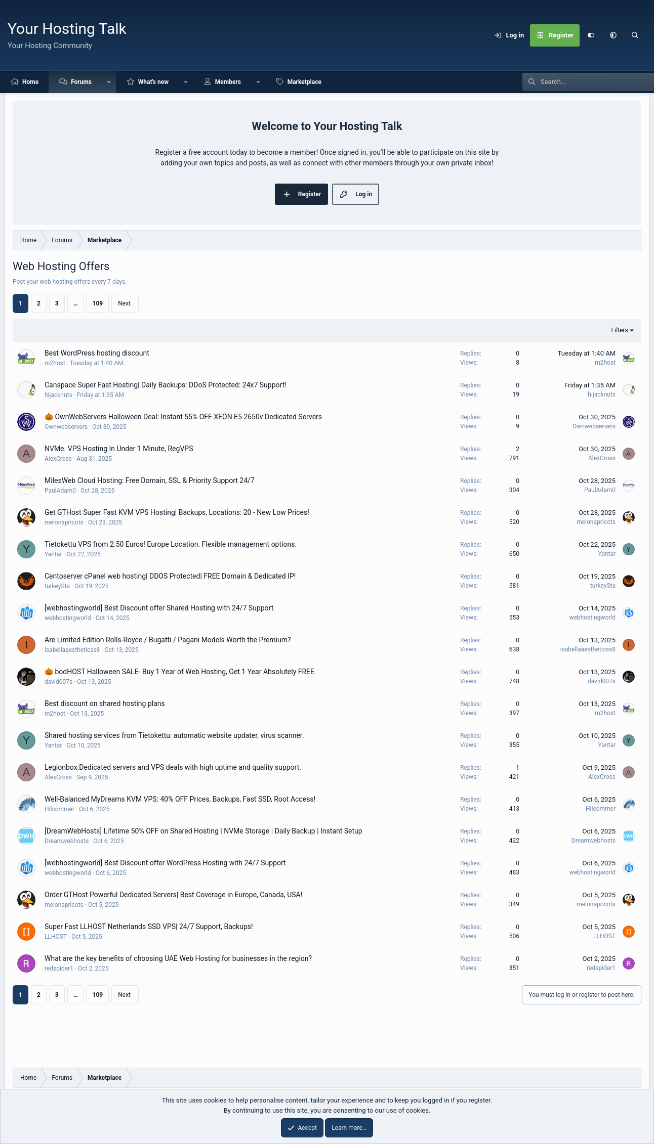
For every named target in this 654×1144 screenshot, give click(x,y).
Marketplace (304, 81)
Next (124, 303)
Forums (81, 81)
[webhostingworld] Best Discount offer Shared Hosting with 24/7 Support (159, 608)
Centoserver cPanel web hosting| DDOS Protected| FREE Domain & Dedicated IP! (170, 576)
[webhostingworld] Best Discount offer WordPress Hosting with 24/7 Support (165, 863)
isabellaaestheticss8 (72, 649)
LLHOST (56, 936)
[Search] (635, 35)
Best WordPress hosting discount (97, 353)
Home (30, 81)
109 (98, 303)
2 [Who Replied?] (517, 449)
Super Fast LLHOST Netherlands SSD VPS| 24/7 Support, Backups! (149, 926)
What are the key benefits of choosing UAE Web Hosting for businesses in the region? (178, 958)
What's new (153, 81)
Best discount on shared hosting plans (105, 703)
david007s (58, 681)
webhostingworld (68, 618)
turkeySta (57, 586)
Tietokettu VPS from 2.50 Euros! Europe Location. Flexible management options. (171, 544)
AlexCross (58, 458)
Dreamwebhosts (67, 841)
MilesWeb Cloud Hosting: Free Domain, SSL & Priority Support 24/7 (150, 480)
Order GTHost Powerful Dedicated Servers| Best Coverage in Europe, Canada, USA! (173, 895)
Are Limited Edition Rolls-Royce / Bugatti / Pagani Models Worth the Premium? (168, 640)
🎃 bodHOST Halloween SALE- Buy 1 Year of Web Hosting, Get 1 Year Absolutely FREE (179, 672)
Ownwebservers (66, 426)
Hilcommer (59, 809)
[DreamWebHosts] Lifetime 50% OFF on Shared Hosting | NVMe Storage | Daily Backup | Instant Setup (203, 831)
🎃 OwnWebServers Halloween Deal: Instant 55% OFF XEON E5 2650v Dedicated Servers (183, 417)
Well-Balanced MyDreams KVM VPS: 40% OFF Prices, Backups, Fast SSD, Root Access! (180, 799)
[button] (613, 35)
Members (228, 81)
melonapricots (64, 522)
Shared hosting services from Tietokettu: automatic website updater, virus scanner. (174, 735)
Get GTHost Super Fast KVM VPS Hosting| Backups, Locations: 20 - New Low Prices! (177, 512)
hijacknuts (58, 395)
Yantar (53, 554)
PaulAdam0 (60, 490)
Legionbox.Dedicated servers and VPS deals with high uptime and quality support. (173, 767)
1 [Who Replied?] (517, 767)
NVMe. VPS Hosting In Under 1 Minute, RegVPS (119, 449)
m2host (55, 363)
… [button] (75, 303)
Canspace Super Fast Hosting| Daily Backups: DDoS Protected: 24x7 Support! (166, 385)
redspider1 (59, 968)
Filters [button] (619, 330)
